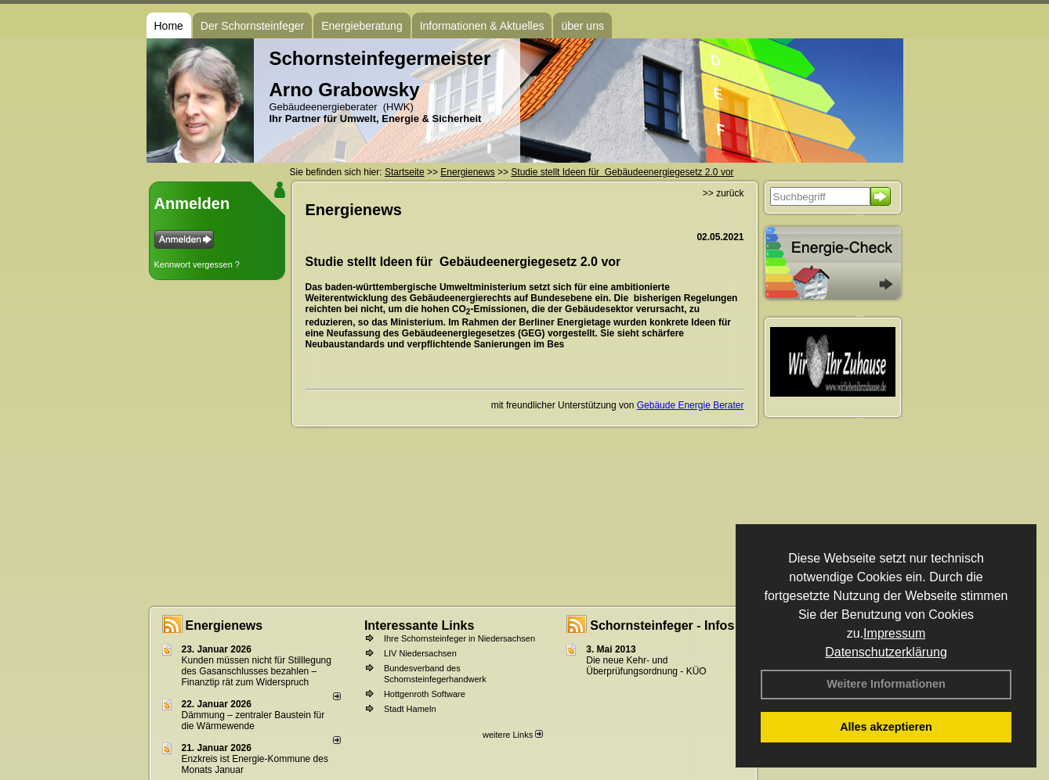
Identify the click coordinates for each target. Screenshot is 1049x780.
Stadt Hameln (410, 709)
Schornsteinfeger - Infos (662, 625)
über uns (582, 26)
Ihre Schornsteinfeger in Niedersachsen (459, 638)
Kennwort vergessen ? (197, 264)
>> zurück (723, 193)
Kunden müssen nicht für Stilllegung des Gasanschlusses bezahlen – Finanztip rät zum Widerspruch (256, 671)
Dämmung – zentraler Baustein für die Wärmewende (253, 720)
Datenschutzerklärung (886, 652)
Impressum (894, 633)
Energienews (224, 625)
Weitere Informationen (886, 684)
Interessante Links (419, 625)
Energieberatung (362, 26)
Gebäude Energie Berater (690, 405)
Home (168, 26)
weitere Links (513, 734)
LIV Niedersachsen (420, 653)
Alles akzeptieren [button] (886, 727)
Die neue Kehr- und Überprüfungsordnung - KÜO (646, 666)
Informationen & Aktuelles (482, 26)
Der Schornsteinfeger (252, 26)
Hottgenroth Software (424, 694)
